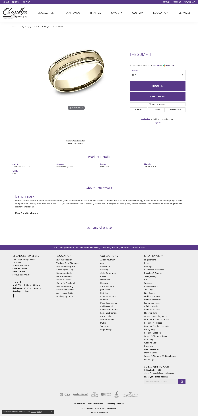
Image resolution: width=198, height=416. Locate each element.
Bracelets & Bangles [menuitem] (153, 273)
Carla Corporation (108, 273)
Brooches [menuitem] (148, 346)
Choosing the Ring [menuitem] (64, 269)
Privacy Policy (79, 404)
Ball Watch (105, 266)
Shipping (138, 110)
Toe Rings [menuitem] (148, 289)
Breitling (104, 269)
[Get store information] (21, 275)
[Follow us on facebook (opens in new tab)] (14, 296)
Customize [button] (157, 96)
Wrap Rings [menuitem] (149, 339)
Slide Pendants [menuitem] (151, 313)
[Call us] (19, 271)
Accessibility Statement (115, 404)
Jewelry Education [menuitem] (64, 259)
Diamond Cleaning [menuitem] (64, 286)
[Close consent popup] (52, 412)
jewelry (21, 27)
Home (14, 27)
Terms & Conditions (95, 404)
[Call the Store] (20, 268)
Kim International (108, 296)
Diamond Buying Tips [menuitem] (66, 266)
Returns (156, 110)
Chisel (103, 276)
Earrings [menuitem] (148, 266)
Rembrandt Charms (109, 309)
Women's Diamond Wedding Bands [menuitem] (160, 356)
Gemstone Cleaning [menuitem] (65, 289)
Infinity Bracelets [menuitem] (151, 306)
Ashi (102, 263)
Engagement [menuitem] (150, 259)
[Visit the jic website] (116, 394)
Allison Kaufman (107, 259)
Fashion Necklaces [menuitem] (152, 299)
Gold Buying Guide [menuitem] (64, 296)
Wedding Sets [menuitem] (150, 342)
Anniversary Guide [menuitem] (64, 293)
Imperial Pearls (107, 286)
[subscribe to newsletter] (181, 381)
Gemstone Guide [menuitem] (64, 276)
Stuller (103, 323)
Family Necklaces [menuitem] (152, 303)
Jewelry (116, 12)
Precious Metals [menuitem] (63, 279)
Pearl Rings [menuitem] (149, 359)
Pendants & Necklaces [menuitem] (154, 269)
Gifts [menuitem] (146, 279)
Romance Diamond (108, 313)
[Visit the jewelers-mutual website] (80, 394)
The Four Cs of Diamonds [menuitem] (67, 263)
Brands (95, 12)
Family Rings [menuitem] (150, 329)
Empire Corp (106, 329)
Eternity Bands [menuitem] (150, 352)
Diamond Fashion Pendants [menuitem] (156, 326)
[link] (6, 2)
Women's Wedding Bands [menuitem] (155, 316)
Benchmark (104, 166)
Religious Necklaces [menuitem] (153, 323)
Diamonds (73, 12)
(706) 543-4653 (75, 143)
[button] (166, 2)
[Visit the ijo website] (106, 394)
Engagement (47, 12)
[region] (76, 84)
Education (161, 12)
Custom (137, 12)
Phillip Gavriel (106, 306)
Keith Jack (104, 293)
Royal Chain (105, 316)
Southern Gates (107, 319)
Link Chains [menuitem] (149, 293)
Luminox (104, 299)
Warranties (175, 110)
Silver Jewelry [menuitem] (150, 276)
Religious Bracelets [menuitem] (152, 333)
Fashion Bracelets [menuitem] (152, 296)
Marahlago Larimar (109, 303)
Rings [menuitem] (146, 263)
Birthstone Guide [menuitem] (64, 273)
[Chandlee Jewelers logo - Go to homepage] (15, 13)
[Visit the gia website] (65, 394)
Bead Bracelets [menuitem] (151, 286)
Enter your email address (156, 376)
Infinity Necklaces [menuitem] (152, 309)
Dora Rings (105, 279)
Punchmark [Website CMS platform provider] (103, 412)
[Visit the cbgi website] (94, 394)
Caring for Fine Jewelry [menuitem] (66, 283)
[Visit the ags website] (130, 394)
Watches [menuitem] (148, 283)
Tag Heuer (105, 326)
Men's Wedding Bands (45, 27)
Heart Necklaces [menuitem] (151, 349)
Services (184, 12)
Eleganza (104, 283)
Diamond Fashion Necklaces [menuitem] (157, 319)
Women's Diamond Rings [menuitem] (155, 336)
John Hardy (105, 289)
